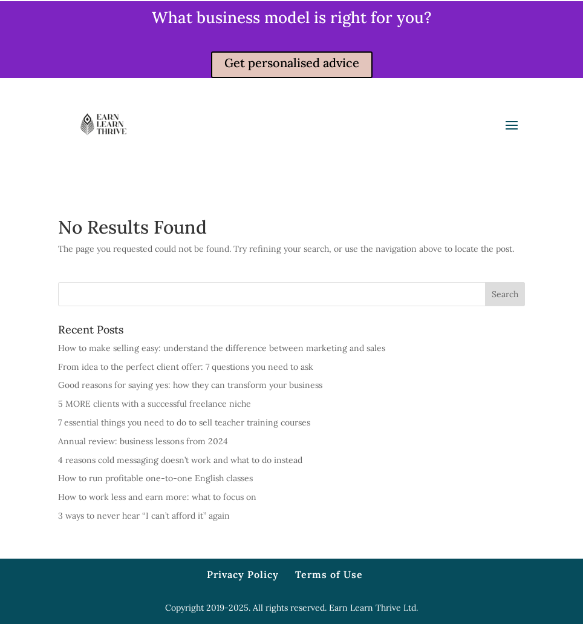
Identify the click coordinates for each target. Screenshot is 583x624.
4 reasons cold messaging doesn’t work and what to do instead (180, 460)
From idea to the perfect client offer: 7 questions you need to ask (185, 366)
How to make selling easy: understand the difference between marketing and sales (221, 348)
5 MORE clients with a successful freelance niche (154, 403)
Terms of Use (329, 574)
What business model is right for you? (292, 17)
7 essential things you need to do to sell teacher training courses (184, 422)
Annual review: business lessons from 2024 (143, 441)
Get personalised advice (291, 62)
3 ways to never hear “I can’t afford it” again (144, 515)
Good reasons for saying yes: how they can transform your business (190, 384)
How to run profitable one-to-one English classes (155, 478)
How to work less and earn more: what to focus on (157, 496)
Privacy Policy (243, 574)
